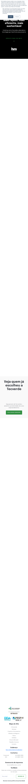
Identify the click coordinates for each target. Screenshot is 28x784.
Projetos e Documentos (14, 731)
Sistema (14, 729)
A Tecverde (14, 727)
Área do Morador (14, 740)
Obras (14, 735)
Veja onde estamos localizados (14, 749)
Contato (14, 744)
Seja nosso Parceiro (13, 412)
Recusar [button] (17, 16)
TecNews (14, 737)
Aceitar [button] (10, 16)
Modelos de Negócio (14, 733)
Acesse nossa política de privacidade (14, 780)
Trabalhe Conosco (14, 742)
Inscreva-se (21, 776)
